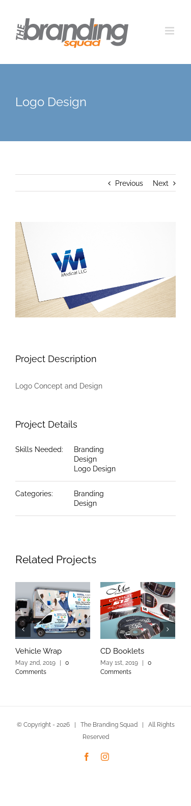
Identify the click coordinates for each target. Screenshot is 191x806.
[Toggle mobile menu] (170, 30)
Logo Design (95, 469)
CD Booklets (122, 651)
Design (85, 459)
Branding (89, 449)
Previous (129, 183)
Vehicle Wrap (38, 651)
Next (161, 183)
